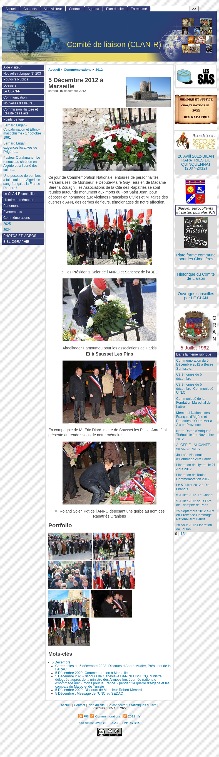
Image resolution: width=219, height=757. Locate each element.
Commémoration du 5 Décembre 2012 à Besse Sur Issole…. (194, 365)
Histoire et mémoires (18, 200)
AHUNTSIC (132, 722)
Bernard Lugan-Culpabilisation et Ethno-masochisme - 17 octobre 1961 (22, 131)
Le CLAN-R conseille (18, 194)
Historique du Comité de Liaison (196, 276)
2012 (99, 69)
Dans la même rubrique (193, 354)
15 (182, 534)
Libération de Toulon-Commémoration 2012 (193, 477)
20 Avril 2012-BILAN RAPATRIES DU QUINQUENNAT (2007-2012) (196, 162)
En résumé (139, 9)
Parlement (11, 206)
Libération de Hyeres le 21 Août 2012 (195, 467)
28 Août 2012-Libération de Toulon (194, 527)
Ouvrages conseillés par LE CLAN (196, 296)
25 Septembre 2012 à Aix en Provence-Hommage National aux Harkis (195, 515)
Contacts (30, 9)
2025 (7, 224)
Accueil (54, 69)
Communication (15, 97)
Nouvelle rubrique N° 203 (22, 73)
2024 (7, 230)
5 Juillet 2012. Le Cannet (194, 495)
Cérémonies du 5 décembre (189, 377)
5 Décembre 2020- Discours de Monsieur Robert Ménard (98, 690)
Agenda (93, 9)
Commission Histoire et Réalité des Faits (20, 111)
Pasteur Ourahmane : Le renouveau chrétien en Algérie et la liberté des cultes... (21, 164)
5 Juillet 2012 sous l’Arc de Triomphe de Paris (193, 503)
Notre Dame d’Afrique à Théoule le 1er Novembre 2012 (195, 435)
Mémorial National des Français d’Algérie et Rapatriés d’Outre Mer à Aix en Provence (194, 419)
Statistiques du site (142, 705)
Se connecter (116, 705)
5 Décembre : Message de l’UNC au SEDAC (89, 693)
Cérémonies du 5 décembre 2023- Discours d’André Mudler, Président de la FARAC (113, 667)
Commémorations (77, 69)
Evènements (12, 212)
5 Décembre (61, 662)
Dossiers (9, 85)
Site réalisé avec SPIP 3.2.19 (99, 722)
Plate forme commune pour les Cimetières (196, 257)
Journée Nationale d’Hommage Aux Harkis (193, 457)
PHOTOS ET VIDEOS (19, 236)
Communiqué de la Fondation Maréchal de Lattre (193, 403)
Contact (75, 9)
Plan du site (115, 9)
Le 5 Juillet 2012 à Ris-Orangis (193, 487)
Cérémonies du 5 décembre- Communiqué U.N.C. (194, 389)
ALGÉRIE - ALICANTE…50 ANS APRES (194, 447)
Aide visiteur (53, 9)
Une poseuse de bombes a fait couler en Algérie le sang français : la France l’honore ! (22, 182)
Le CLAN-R (12, 91)
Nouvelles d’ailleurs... (19, 103)
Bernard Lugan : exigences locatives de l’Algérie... (20, 147)
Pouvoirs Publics (15, 79)
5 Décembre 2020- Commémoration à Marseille (91, 673)
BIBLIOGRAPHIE (16, 242)
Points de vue (13, 119)
